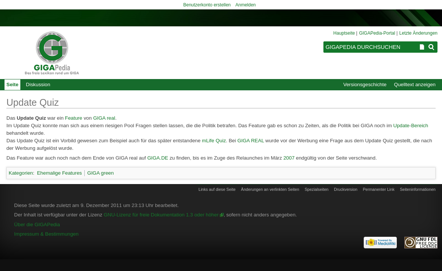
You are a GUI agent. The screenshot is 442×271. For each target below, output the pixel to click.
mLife (208, 140)
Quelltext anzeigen (415, 84)
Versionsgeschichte (365, 84)
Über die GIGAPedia (37, 224)
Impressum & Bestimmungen (46, 234)
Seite (12, 84)
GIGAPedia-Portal (377, 33)
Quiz (221, 140)
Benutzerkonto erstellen (207, 5)
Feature (73, 118)
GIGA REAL (250, 140)
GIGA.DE (157, 158)
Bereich (419, 125)
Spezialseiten (316, 189)
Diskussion (38, 84)
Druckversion (345, 189)
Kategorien (21, 173)
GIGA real (104, 118)
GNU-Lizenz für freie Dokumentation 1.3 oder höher (161, 215)
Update (401, 125)
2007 (289, 158)
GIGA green (100, 173)
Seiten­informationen (418, 189)
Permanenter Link (379, 189)
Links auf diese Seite (216, 189)
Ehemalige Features (59, 173)
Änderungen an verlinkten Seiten (270, 189)
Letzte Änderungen (418, 33)
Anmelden (245, 5)
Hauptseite (344, 33)
